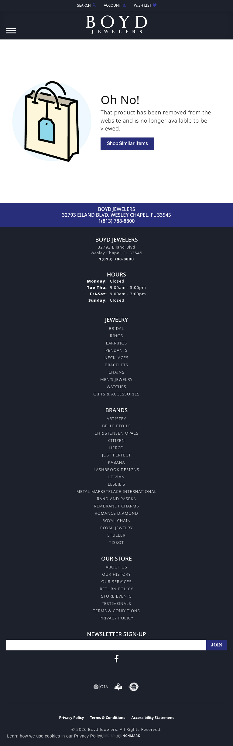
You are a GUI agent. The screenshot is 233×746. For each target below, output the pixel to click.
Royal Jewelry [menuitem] (116, 528)
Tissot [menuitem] (116, 542)
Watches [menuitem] (116, 386)
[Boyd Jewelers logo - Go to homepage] (116, 22)
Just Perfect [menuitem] (116, 455)
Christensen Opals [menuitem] (116, 433)
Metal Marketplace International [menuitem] (116, 491)
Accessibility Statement (152, 717)
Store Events (116, 596)
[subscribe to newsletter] (216, 645)
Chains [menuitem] (116, 372)
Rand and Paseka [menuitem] (116, 498)
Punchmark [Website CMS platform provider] (129, 736)
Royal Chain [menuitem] (116, 520)
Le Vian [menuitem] (116, 477)
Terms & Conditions (116, 610)
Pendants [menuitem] (116, 350)
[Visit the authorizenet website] (133, 686)
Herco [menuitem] (116, 447)
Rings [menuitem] (116, 335)
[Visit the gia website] (101, 686)
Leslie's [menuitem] (116, 484)
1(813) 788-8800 (116, 221)
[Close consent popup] (118, 736)
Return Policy (116, 589)
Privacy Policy (117, 618)
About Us (116, 567)
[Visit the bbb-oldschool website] (118, 686)
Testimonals (116, 603)
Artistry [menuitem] (116, 418)
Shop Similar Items (127, 143)
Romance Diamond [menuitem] (116, 513)
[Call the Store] (116, 259)
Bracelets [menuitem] (116, 365)
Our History (116, 574)
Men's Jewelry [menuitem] (116, 379)
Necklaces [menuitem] (116, 357)
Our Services (116, 581)
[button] (86, 5)
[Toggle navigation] (11, 33)
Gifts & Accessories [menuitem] (116, 394)
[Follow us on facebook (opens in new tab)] (116, 659)
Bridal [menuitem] (116, 328)
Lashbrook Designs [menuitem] (116, 469)
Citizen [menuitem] (116, 440)
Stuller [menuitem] (117, 535)
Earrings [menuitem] (116, 343)
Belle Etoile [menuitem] (116, 426)
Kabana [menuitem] (116, 462)
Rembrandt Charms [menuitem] (116, 506)
